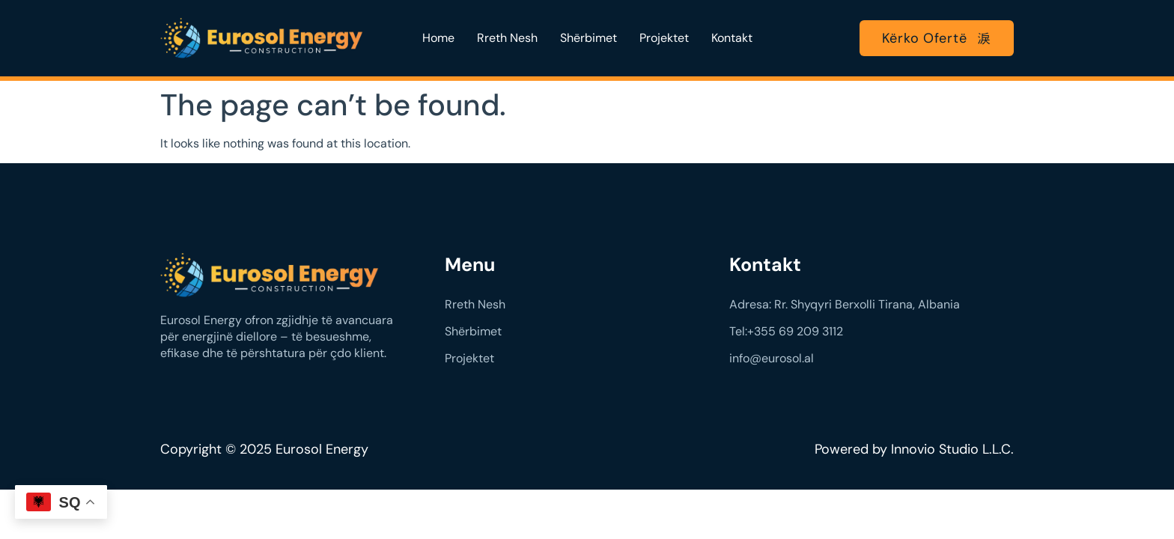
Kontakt (731, 38)
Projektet (664, 38)
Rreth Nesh (507, 38)
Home (438, 38)
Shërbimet (588, 38)
